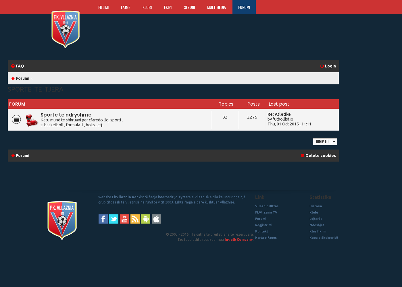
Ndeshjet (316, 225)
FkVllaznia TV (266, 212)
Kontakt (261, 231)
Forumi (244, 7)
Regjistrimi (263, 225)
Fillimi (103, 7)
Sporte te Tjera (36, 89)
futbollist (281, 119)
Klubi (147, 7)
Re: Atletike (279, 114)
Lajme (125, 7)
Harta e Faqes (266, 237)
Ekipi (168, 7)
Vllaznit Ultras (266, 206)
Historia (315, 206)
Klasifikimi (317, 231)
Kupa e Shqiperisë (323, 237)
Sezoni (189, 7)
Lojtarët (315, 218)
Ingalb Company (239, 239)
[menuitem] (17, 66)
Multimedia (216, 7)
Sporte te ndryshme (66, 114)
